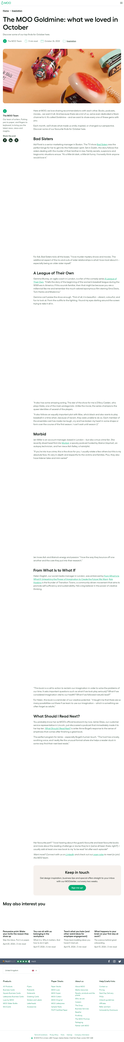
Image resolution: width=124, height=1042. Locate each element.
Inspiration (17, 11)
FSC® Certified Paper (59, 1010)
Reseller (78, 1012)
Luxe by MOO (8, 1000)
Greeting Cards (33, 996)
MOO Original (56, 1000)
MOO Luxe (55, 990)
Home (6, 11)
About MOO (80, 986)
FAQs (101, 996)
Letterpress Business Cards (13, 996)
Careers (78, 1002)
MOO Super (56, 993)
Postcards (30, 990)
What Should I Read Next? (58, 728)
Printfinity (78, 1015)
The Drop (79, 1005)
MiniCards (7, 1007)
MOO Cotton (56, 996)
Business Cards (9, 990)
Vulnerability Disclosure (108, 1010)
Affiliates (102, 1003)
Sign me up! (77, 888)
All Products (7, 986)
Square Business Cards (12, 993)
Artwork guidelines (106, 1000)
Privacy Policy (54, 1035)
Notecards (31, 993)
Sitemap (69, 1035)
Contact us (103, 986)
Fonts (62, 1035)
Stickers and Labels (34, 1000)
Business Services (82, 1009)
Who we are (80, 999)
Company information (82, 1035)
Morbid (65, 443)
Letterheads (31, 1003)
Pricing (102, 990)
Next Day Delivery (106, 993)
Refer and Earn (105, 1007)
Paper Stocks (56, 986)
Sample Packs (56, 1007)
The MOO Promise (82, 1019)
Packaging (79, 1022)
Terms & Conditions (40, 1035)
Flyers (29, 986)
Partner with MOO (82, 1026)
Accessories (31, 1007)
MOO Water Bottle (10, 1003)
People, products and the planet (85, 994)
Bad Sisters (102, 144)
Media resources (81, 990)
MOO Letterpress (58, 1003)
